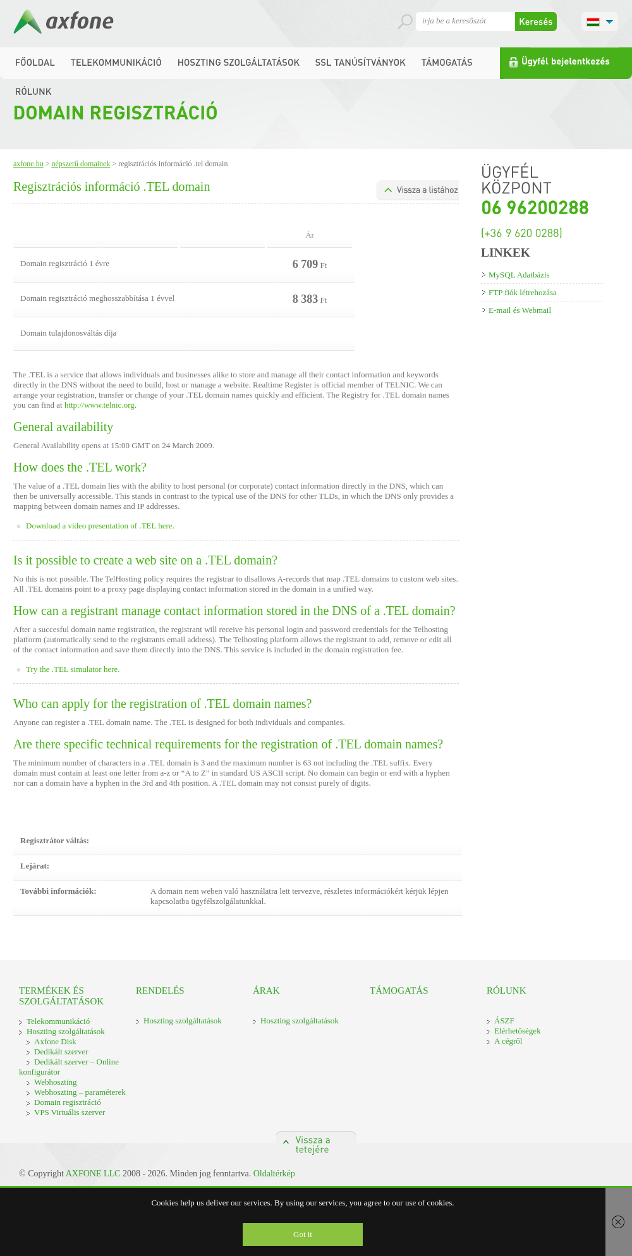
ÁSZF (504, 1020)
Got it (302, 1234)
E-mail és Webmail (520, 310)
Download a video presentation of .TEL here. (100, 525)
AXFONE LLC (93, 1173)
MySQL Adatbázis (519, 274)
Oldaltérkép (274, 1173)
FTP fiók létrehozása (523, 292)
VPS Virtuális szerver (69, 1112)
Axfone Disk (55, 1041)
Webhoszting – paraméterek (80, 1092)
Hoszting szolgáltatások (66, 1031)
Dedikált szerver (61, 1051)
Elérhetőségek (517, 1030)
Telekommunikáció (58, 1021)
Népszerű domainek (80, 163)
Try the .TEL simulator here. (73, 669)
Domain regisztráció (67, 1102)
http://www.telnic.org (99, 405)
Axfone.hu (28, 163)
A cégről (508, 1041)
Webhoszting (55, 1082)
